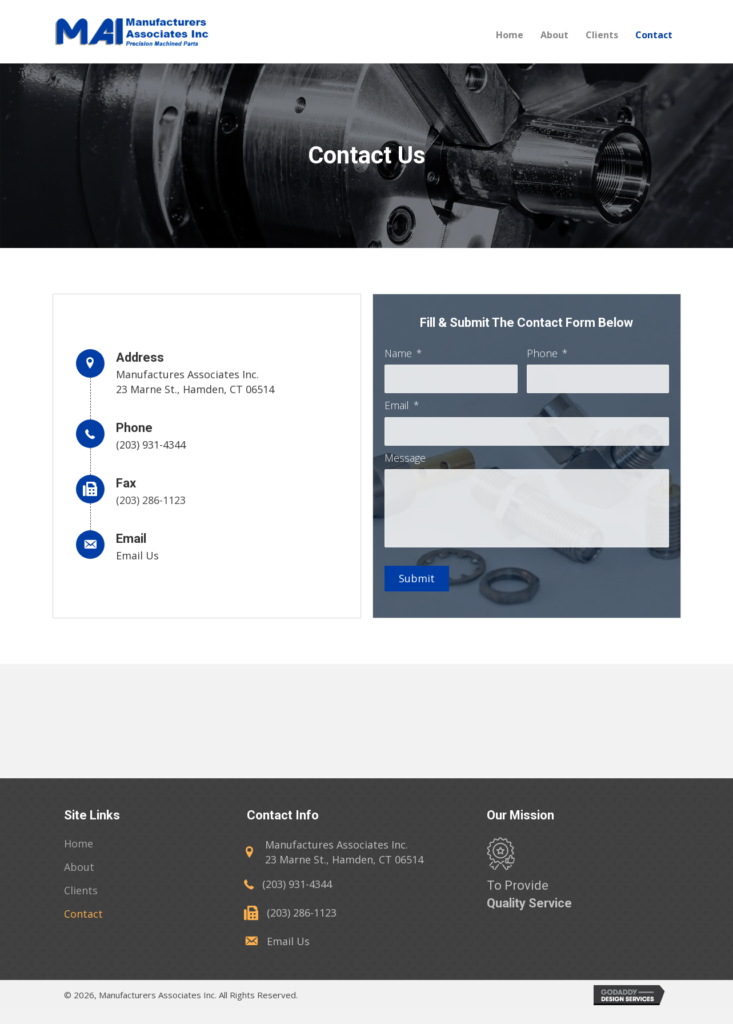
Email (401, 406)
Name (403, 353)
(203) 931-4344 (151, 452)
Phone (547, 353)
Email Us (137, 563)
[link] (78, 858)
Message (405, 459)
